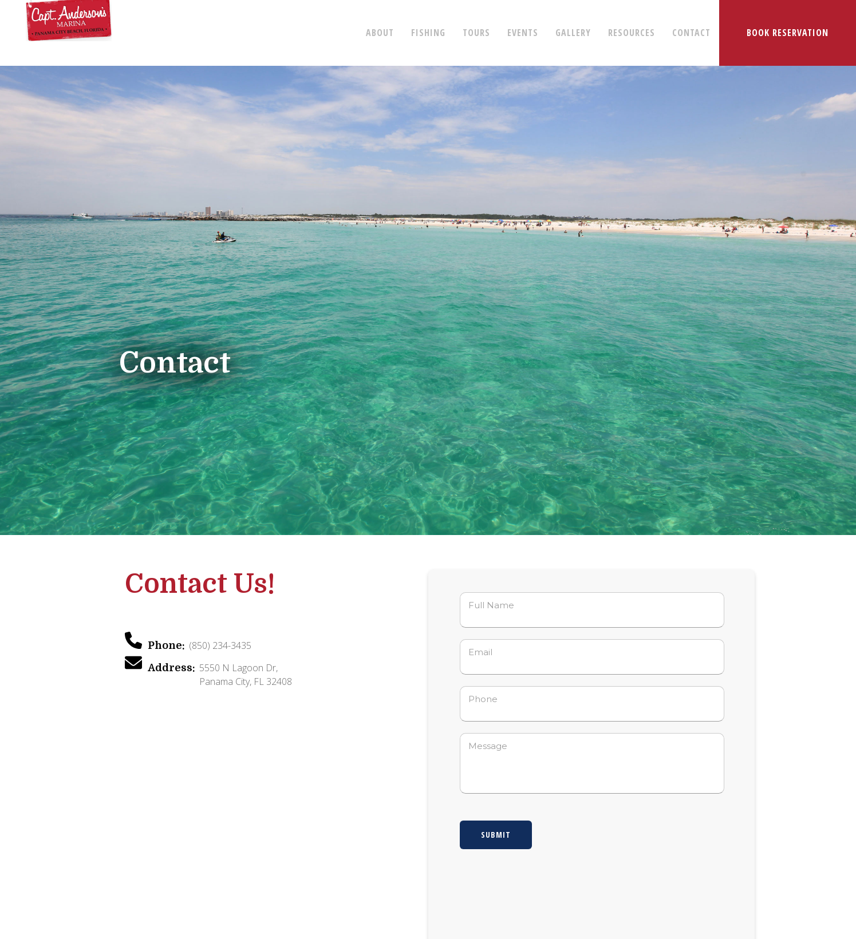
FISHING (428, 32)
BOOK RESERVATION (788, 32)
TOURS (476, 32)
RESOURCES (631, 32)
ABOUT (380, 32)
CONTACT (691, 32)
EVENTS (522, 32)
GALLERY (573, 32)
